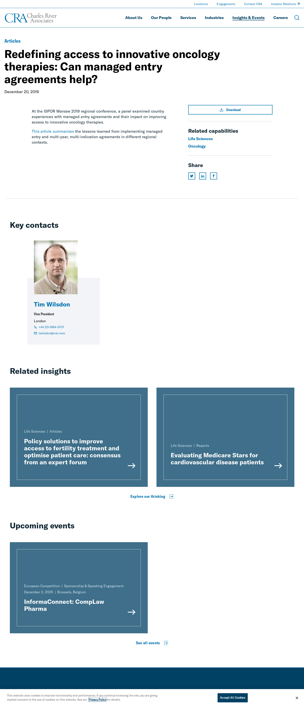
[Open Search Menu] (297, 17)
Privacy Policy (97, 700)
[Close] (297, 698)
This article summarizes (53, 131)
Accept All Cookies (232, 698)
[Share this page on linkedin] (202, 175)
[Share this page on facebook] (213, 175)
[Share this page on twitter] (191, 175)
